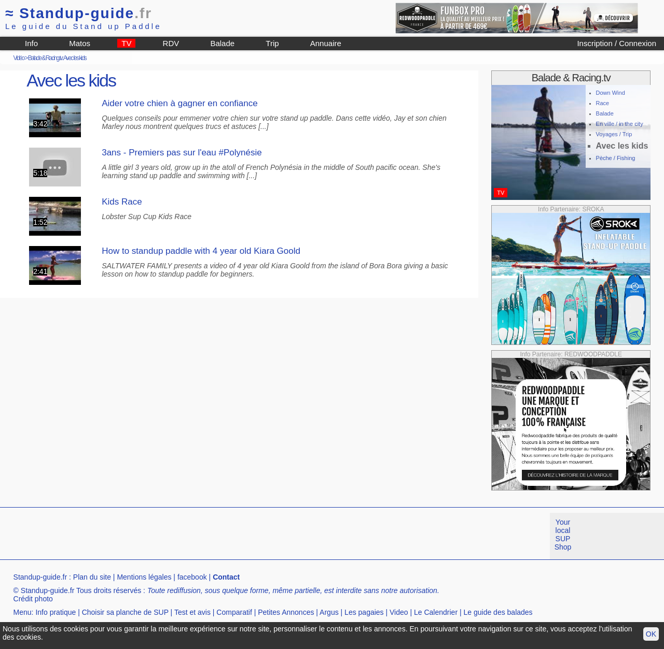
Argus (329, 612)
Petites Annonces (286, 612)
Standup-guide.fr (40, 577)
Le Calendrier (436, 612)
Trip (272, 43)
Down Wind (610, 93)
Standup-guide (78, 13)
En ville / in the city (619, 124)
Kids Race (122, 202)
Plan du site (92, 577)
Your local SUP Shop (563, 534)
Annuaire (325, 43)
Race (603, 103)
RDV (171, 43)
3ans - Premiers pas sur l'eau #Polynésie (181, 152)
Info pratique (55, 612)
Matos (79, 43)
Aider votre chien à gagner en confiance (180, 103)
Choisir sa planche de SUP (125, 612)
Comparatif (234, 612)
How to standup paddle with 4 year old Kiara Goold (201, 251)
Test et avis (192, 612)
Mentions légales (144, 577)
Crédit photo (33, 599)
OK (651, 634)
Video (399, 612)
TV (126, 43)
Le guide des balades (498, 612)
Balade (222, 43)
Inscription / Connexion (616, 43)
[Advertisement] (189, 536)
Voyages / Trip (614, 134)
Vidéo (18, 58)
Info (31, 43)
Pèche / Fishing (615, 158)
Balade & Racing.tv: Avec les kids (57, 58)
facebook (192, 577)
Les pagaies (364, 612)
